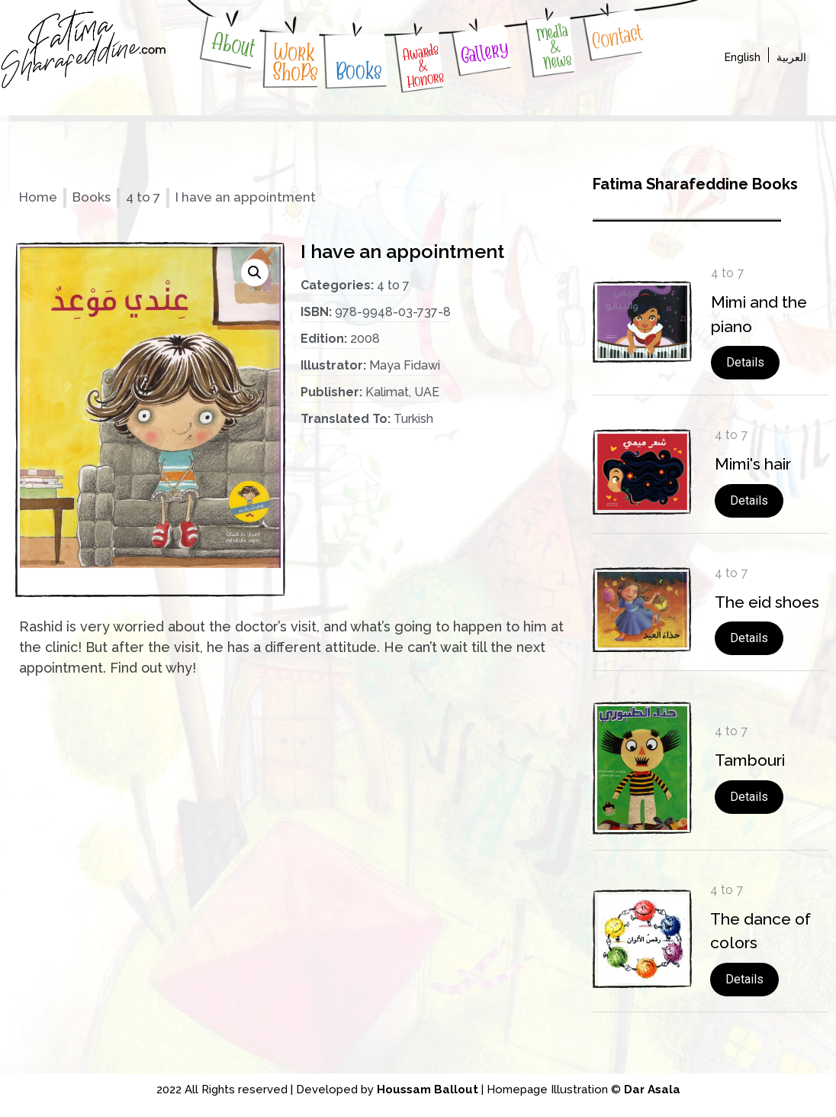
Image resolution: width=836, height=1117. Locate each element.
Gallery (484, 52)
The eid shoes (767, 602)
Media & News (554, 46)
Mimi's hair (753, 463)
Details (745, 362)
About (233, 44)
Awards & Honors (423, 65)
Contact (617, 37)
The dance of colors (760, 931)
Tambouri (750, 760)
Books (359, 70)
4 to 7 (143, 197)
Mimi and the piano (759, 314)
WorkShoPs (295, 62)
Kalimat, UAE (402, 392)
